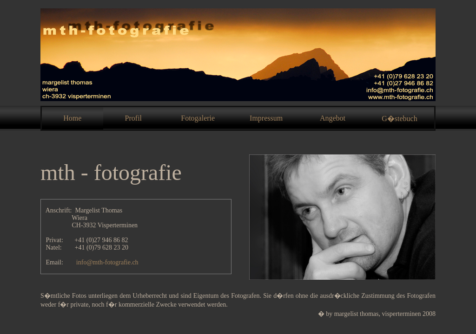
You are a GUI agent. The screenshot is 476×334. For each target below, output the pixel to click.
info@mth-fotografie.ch (107, 262)
